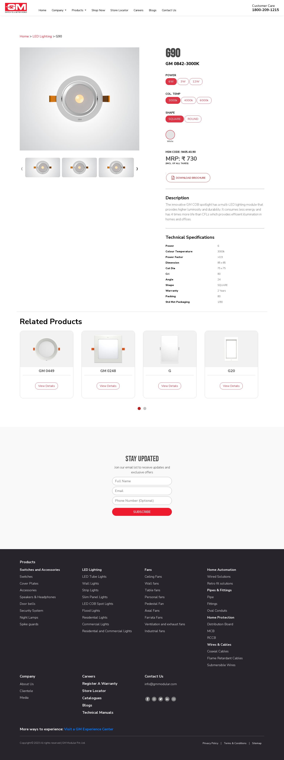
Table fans (152, 590)
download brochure (188, 178)
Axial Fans (152, 610)
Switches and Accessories (40, 570)
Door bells (27, 604)
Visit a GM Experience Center (88, 729)
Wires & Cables (219, 644)
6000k (204, 100)
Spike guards (29, 624)
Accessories (28, 590)
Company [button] (58, 10)
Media (24, 697)
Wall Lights (90, 583)
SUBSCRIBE (142, 512)
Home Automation (221, 570)
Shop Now (98, 10)
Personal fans (155, 597)
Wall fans (152, 583)
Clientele (26, 691)
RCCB (211, 638)
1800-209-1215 (265, 9)
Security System (31, 610)
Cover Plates (29, 583)
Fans (148, 570)
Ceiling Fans (153, 576)
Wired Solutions (219, 576)
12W (196, 82)
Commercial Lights (95, 624)
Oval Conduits (217, 610)
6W (171, 82)
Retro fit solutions (220, 583)
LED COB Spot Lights (97, 604)
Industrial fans (155, 631)
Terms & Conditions (235, 743)
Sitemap (257, 743)
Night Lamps (29, 617)
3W (183, 82)
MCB (210, 631)
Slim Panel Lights (95, 597)
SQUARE (175, 119)
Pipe (210, 597)
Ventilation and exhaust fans (165, 624)
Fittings (212, 604)
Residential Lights (94, 617)
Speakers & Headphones (38, 597)
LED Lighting (42, 36)
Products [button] (78, 10)
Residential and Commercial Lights (107, 631)
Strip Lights (90, 590)
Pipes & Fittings (219, 590)
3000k (173, 100)
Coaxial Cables (218, 651)
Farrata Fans (154, 617)
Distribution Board (220, 624)
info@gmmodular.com (161, 684)
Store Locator (119, 10)
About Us (27, 684)
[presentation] (22, 168)
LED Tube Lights (94, 576)
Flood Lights (91, 610)
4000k (188, 100)
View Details (46, 386)
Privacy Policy (210, 743)
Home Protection (220, 617)
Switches (26, 576)
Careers (138, 10)
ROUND (193, 119)
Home (42, 10)
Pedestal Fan (154, 604)
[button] (139, 408)
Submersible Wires (221, 665)
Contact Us (169, 10)
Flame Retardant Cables (225, 658)
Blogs (152, 10)
